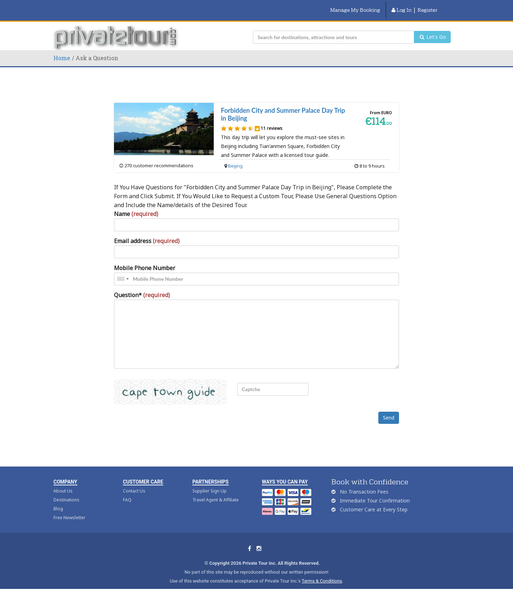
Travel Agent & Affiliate (215, 492)
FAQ (127, 492)
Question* (142, 287)
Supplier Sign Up (209, 483)
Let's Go (432, 29)
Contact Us (134, 483)
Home (61, 50)
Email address (147, 233)
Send (388, 409)
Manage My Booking (355, 6)
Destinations (66, 492)
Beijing (235, 158)
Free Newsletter (69, 510)
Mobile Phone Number (144, 260)
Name (136, 206)
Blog (58, 501)
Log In (401, 6)
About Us (63, 483)
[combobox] (122, 271)
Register (427, 6)
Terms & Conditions (322, 573)
